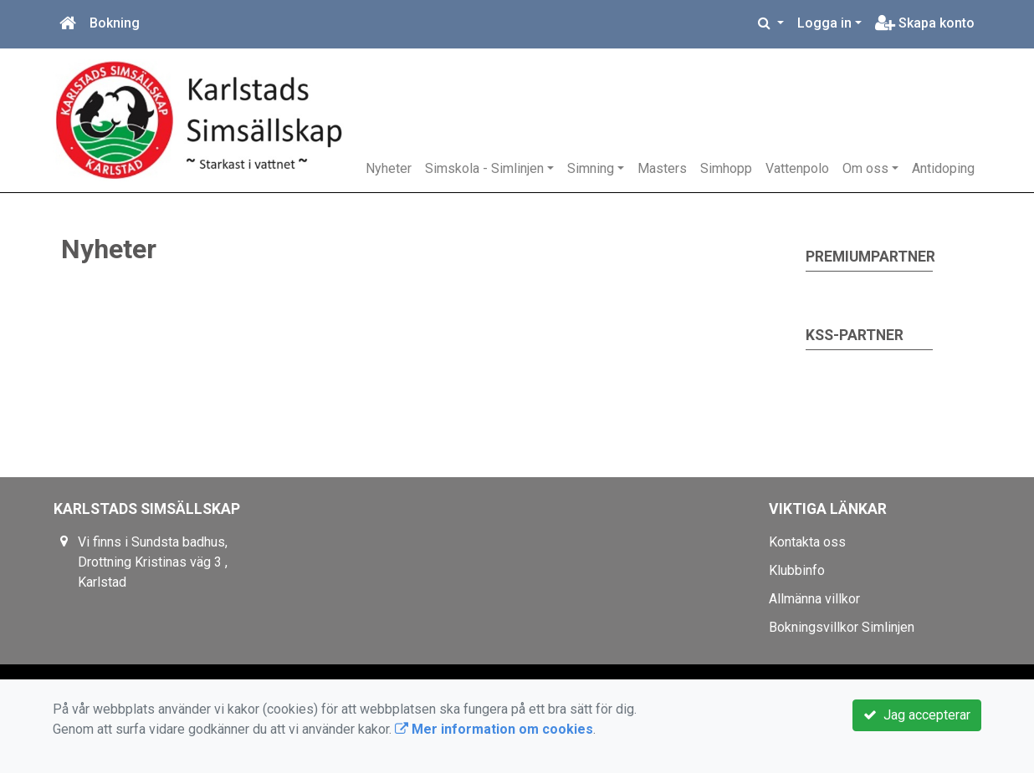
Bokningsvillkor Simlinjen (841, 627)
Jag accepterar (916, 715)
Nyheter (389, 168)
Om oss (865, 168)
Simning (590, 168)
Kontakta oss (807, 542)
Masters (662, 168)
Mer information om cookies (494, 729)
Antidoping (943, 168)
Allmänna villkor (814, 599)
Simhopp (726, 168)
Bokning (115, 23)
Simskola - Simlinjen (484, 168)
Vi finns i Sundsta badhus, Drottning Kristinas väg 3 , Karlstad (153, 562)
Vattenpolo (797, 168)
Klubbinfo (797, 570)
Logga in (824, 23)
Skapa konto (925, 23)
